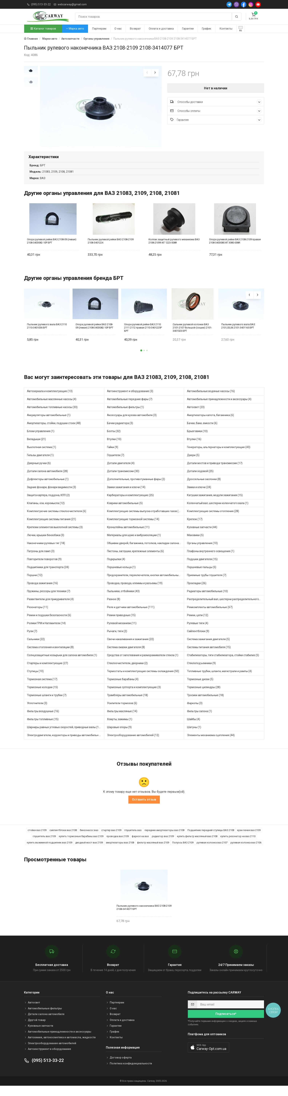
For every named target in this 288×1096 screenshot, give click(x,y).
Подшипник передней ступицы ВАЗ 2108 (210, 836)
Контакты (225, 28)
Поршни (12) (34, 582)
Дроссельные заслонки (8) (204, 486)
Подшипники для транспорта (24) (48, 574)
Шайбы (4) (193, 726)
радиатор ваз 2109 (163, 843)
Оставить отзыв (144, 806)
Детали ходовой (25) (200, 478)
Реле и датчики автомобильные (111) (130, 614)
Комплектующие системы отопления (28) (213, 518)
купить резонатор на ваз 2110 (237, 843)
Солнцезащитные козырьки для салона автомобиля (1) (62, 662)
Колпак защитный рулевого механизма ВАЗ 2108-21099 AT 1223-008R (174, 248)
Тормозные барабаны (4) (122, 686)
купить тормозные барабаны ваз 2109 (81, 843)
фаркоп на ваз (140, 843)
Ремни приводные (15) (121, 622)
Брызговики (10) (197, 438)
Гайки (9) (112, 454)
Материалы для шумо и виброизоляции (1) (134, 542)
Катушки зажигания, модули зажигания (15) (215, 502)
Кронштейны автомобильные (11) (128, 534)
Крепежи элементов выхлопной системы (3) (55, 534)
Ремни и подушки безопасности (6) (49, 622)
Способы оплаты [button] (216, 110)
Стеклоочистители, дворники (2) (127, 670)
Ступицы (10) (35, 678)
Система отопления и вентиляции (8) (50, 654)
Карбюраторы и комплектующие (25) (130, 502)
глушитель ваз (133, 836)
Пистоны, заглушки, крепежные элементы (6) (135, 558)
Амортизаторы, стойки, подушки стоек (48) (54, 430)
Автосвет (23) (196, 414)
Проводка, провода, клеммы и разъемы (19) (134, 590)
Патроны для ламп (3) (40, 558)
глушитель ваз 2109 (44, 843)
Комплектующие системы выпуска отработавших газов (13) (144, 518)
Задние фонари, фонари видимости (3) (51, 494)
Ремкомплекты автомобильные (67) (210, 614)
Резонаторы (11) (37, 614)
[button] (141, 357)
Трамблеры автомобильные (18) (127, 702)
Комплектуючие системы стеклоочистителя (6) (56, 518)
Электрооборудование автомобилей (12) (133, 742)
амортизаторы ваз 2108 (120, 849)
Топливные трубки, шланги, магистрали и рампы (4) (219, 678)
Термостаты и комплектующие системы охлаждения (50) (143, 678)
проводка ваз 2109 (117, 843)
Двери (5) (193, 462)
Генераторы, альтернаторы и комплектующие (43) (218, 454)
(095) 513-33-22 (41, 4)
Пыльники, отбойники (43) (123, 598)
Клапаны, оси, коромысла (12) (46, 510)
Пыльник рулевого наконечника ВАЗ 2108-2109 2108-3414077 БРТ (144, 914)
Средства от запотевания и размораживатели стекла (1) (142, 662)
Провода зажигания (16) (42, 590)
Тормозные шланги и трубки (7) (46, 702)
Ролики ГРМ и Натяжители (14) (46, 630)
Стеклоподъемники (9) (201, 670)
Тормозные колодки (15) (42, 694)
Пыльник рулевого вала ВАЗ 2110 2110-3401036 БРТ (47, 333)
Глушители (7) (115, 462)
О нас (118, 28)
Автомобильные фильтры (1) (125, 414)
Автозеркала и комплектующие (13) (50, 397)
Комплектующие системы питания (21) (51, 526)
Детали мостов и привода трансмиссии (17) (214, 470)
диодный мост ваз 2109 (89, 849)
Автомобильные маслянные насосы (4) (51, 405)
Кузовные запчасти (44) (202, 534)
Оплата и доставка (161, 28)
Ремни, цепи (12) (197, 622)
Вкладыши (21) (36, 446)
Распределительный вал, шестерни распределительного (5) (225, 606)
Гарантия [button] (216, 119)
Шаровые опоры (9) (119, 734)
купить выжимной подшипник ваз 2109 (49, 849)
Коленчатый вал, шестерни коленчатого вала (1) (217, 510)
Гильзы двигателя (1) (40, 462)
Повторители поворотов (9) (44, 566)
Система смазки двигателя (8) (126, 654)
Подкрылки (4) (116, 566)
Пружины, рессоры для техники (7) (48, 598)
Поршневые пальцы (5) (201, 574)
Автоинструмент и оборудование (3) (130, 397)
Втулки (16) (194, 446)
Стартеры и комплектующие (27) (47, 670)
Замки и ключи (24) (199, 494)
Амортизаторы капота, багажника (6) (210, 422)
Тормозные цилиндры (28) (203, 694)
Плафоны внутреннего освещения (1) (210, 558)
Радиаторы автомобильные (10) (207, 598)
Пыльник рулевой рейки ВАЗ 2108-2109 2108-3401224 (111, 248)
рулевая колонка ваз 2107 (212, 849)
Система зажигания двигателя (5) (208, 646)
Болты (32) (114, 438)
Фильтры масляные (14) (122, 718)
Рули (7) (32, 638)
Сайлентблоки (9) (198, 638)
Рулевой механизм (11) (121, 630)
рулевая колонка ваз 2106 (245, 849)
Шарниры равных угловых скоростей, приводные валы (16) (64, 734)
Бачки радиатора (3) (120, 430)
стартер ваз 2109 (111, 836)
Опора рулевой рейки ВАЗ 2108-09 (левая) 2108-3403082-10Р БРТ (51, 248)
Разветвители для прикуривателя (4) (50, 606)
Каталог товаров (43, 28)
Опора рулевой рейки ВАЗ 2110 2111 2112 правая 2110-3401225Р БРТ (143, 334)
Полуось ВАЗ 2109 (183, 849)
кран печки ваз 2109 (249, 836)
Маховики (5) (195, 542)
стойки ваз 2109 (37, 836)
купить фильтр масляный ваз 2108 (197, 843)
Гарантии (188, 28)
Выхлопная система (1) (41, 454)
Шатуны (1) (194, 734)
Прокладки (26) (196, 590)
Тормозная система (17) (42, 686)
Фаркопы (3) (194, 710)
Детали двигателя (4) (120, 470)
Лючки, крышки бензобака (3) (45, 542)
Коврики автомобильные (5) (125, 510)
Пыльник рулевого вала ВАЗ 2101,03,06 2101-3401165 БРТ (238, 333)
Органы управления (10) (202, 550)
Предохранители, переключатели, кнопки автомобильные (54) (145, 582)
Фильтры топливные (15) (42, 726)
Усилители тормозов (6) (122, 710)
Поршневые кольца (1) (121, 574)
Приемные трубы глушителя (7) (206, 582)
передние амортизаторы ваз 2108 (164, 836)
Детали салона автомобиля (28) (47, 478)
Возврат (135, 28)
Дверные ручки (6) (39, 470)
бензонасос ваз (89, 836)
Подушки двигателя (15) (202, 566)
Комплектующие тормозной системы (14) (133, 526)
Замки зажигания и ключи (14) (126, 494)
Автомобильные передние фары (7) (129, 405)
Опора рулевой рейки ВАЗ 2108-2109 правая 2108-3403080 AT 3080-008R (235, 248)
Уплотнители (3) (37, 710)
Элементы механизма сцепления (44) (211, 742)
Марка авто (75, 28)
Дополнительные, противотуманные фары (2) (136, 486)
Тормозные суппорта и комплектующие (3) (134, 694)
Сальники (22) (36, 646)
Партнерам (99, 28)
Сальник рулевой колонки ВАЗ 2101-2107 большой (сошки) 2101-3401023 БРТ (192, 334)
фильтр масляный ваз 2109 (153, 849)
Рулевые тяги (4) (197, 630)
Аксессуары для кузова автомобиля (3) (132, 422)
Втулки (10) (114, 446)
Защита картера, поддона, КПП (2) (48, 502)
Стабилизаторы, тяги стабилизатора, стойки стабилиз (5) (223, 662)
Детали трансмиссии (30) (123, 478)
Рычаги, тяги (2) (117, 638)
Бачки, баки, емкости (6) (202, 430)
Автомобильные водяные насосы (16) (211, 397)
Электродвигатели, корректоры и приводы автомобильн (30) (65, 742)
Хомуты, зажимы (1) (119, 726)
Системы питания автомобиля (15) (209, 654)
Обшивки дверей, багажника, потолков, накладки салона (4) (145, 550)
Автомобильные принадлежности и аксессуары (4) (219, 405)
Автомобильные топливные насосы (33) (52, 414)
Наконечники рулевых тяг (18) (46, 550)
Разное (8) (113, 606)
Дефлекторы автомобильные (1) (48, 486)
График (206, 28)
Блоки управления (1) (40, 438)
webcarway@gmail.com (72, 4)
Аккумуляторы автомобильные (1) (48, 422)
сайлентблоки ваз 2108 (63, 836)
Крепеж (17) (194, 526)
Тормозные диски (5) (200, 686)
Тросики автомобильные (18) (205, 702)
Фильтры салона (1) (199, 718)
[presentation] (147, 73)
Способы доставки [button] (216, 101)
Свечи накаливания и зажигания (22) (130, 646)
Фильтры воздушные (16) (43, 718)
